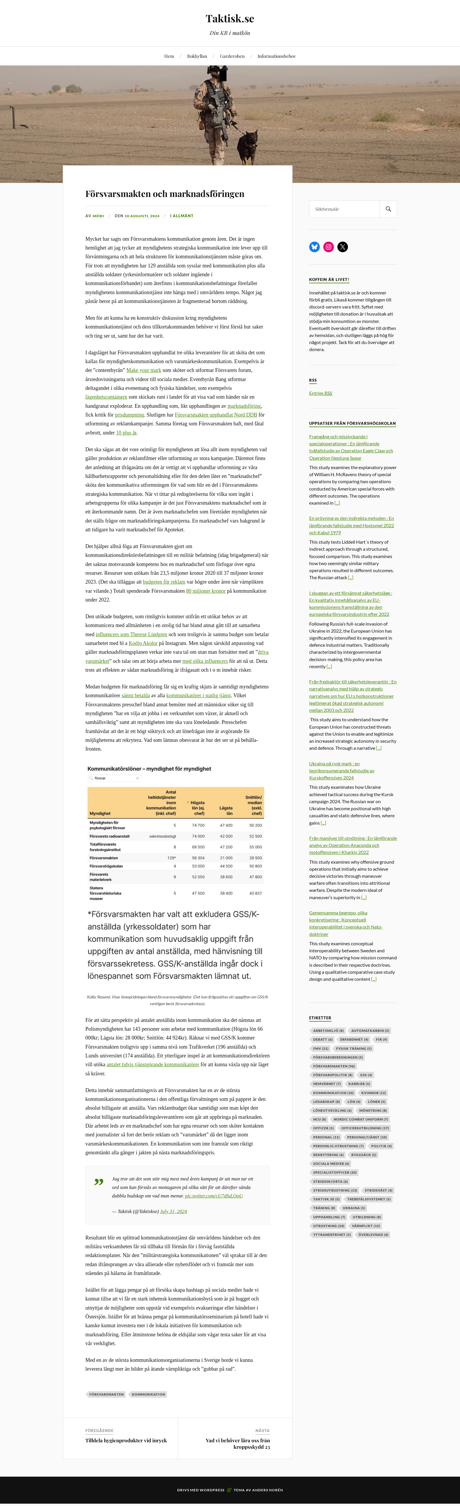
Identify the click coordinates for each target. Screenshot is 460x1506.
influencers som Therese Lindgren (131, 651)
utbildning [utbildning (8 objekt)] (367, 1217)
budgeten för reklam (164, 599)
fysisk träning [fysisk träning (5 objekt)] (354, 1048)
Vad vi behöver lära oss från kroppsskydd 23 (238, 1460)
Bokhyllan (197, 56)
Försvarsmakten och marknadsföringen (146, 200)
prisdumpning (129, 432)
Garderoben (232, 56)
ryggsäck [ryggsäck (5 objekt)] (363, 1155)
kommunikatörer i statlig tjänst (198, 712)
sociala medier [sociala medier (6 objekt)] (331, 1163)
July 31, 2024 (173, 1228)
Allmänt (186, 232)
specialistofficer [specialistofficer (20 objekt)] (335, 1172)
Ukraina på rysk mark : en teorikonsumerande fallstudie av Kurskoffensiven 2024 (341, 770)
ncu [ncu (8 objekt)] (319, 1119)
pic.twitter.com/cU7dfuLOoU (214, 1212)
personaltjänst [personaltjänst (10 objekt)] (367, 1137)
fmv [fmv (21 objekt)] (321, 1048)
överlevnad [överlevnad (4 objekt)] (373, 1235)
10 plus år (126, 449)
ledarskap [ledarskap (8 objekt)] (326, 1102)
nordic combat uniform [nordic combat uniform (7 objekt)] (361, 1119)
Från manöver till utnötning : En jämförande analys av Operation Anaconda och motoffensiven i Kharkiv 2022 (353, 845)
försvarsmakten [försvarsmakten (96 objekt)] (334, 1066)
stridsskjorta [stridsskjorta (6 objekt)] (330, 1181)
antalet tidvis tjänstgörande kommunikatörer (152, 1081)
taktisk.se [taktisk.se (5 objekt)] (326, 1199)
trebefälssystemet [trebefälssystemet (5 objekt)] (369, 1199)
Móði (98, 232)
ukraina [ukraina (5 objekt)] (354, 1208)
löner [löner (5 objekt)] (376, 1102)
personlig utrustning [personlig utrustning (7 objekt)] (338, 1146)
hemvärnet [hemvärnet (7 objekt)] (327, 1084)
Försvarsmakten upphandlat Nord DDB (216, 432)
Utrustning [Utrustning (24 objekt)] (328, 1226)
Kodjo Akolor (143, 660)
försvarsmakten (106, 1411)
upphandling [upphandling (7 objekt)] (329, 1217)
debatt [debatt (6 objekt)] (323, 1039)
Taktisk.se (230, 17)
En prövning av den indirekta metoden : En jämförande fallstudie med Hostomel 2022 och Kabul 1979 (351, 525)
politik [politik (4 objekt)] (381, 1146)
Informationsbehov (277, 56)
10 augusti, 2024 (144, 232)
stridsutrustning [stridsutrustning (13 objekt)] (335, 1190)
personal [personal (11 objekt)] (326, 1137)
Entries (320, 393)
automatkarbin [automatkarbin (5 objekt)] (370, 1030)
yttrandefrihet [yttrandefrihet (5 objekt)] (332, 1235)
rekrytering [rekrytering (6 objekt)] (328, 1155)
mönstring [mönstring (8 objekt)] (373, 1110)
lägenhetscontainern (106, 414)
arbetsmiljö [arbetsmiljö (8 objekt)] (328, 1030)
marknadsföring (244, 423)
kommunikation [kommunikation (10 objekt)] (333, 1093)
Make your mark (143, 387)
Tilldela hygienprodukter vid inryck (126, 1457)
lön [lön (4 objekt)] (354, 1102)
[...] (337, 503)
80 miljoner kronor (206, 608)
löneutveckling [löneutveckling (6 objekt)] (332, 1110)
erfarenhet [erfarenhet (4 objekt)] (354, 1039)
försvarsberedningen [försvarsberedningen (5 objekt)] (338, 1057)
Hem (169, 56)
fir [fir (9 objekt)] (381, 1039)
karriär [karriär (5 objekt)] (359, 1084)
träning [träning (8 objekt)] (324, 1208)
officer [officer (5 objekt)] (323, 1128)
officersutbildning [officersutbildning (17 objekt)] (365, 1128)
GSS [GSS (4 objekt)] (366, 1075)
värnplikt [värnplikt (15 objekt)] (366, 1226)
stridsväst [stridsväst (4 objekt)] (379, 1190)
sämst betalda (135, 712)
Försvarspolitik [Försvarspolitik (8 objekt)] (333, 1075)
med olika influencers (205, 678)
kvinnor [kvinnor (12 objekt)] (373, 1093)
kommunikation (148, 1411)
